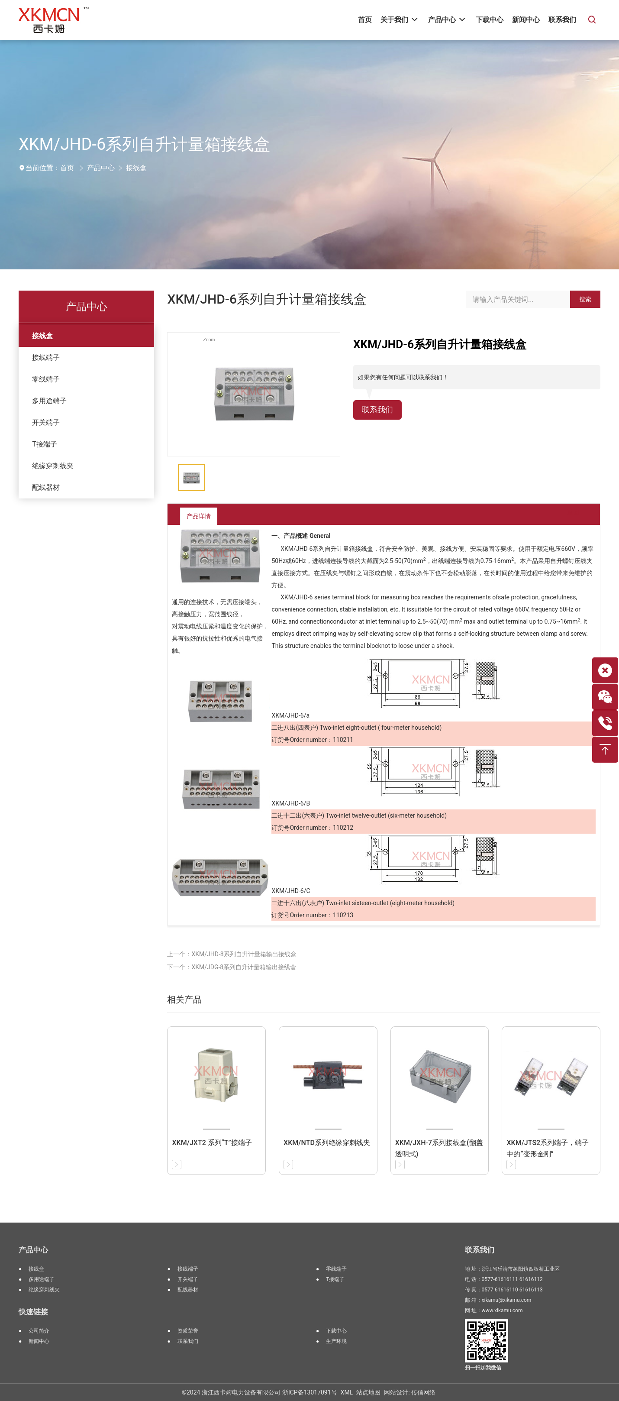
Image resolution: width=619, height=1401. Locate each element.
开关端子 (46, 422)
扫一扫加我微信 (483, 1368)
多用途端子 (49, 401)
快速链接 (33, 1311)
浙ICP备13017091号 (309, 1392)
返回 (566, 516)
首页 (67, 168)
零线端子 (46, 379)
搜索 (585, 299)
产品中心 (101, 168)
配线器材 (46, 487)
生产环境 (336, 1341)
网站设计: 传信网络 (409, 1392)
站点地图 (368, 1392)
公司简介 (39, 1331)
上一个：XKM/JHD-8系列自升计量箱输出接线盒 (231, 954)
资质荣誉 (187, 1331)
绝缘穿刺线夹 (53, 466)
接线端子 (46, 357)
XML (347, 1392)
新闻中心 (39, 1341)
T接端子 (44, 444)
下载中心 (336, 1331)
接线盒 (136, 168)
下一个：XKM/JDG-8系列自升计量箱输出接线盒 (231, 967)
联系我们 (379, 410)
